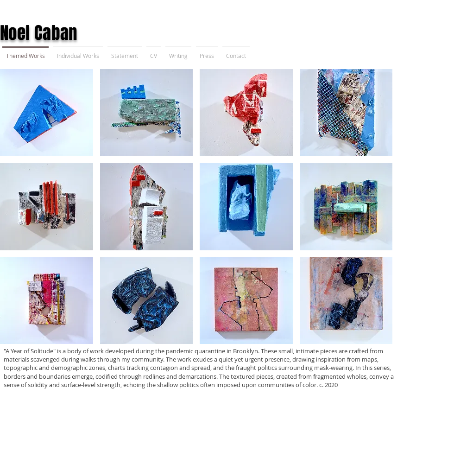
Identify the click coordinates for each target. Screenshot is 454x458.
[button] (46, 112)
